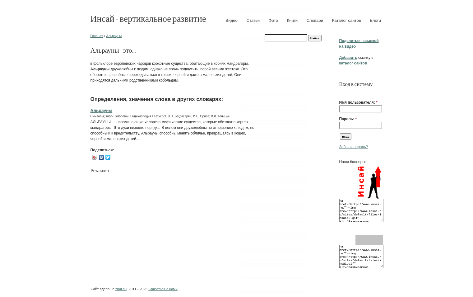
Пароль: (348, 119)
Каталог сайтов (346, 20)
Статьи (253, 20)
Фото (273, 20)
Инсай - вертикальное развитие (148, 18)
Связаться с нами (162, 289)
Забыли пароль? (353, 147)
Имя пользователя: (358, 102)
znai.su (121, 289)
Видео (231, 20)
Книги (292, 20)
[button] (341, 92)
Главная (96, 36)
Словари (315, 20)
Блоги (375, 20)
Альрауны (114, 36)
